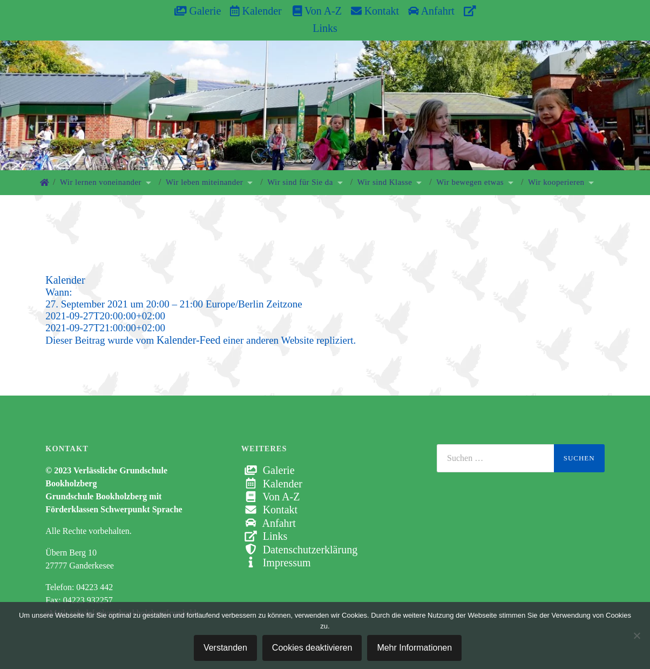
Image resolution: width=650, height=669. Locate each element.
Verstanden (225, 647)
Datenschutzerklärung (299, 550)
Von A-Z (312, 11)
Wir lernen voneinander (100, 182)
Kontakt (375, 11)
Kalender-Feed (188, 340)
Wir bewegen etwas (470, 182)
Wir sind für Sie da (300, 182)
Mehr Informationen (414, 647)
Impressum (276, 562)
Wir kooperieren (556, 182)
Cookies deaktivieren (312, 647)
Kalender (256, 11)
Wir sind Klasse (384, 182)
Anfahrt (431, 11)
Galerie (197, 11)
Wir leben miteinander (204, 182)
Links (264, 536)
